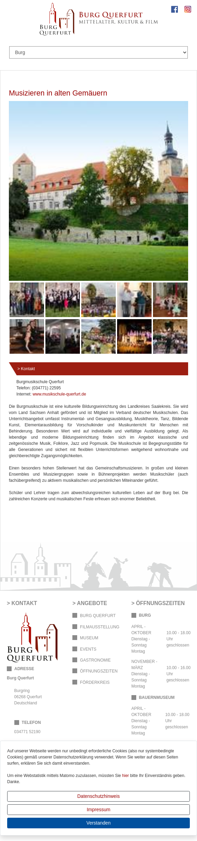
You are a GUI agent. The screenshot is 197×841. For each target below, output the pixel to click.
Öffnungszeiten (98, 671)
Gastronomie (95, 660)
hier (125, 775)
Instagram (187, 9)
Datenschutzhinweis (98, 796)
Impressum (98, 809)
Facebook (174, 9)
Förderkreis (95, 682)
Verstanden (98, 823)
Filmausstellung (99, 627)
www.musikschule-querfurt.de (59, 394)
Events (88, 649)
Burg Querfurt (97, 615)
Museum (89, 638)
